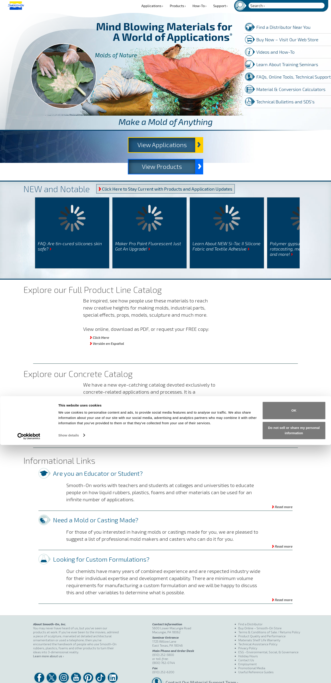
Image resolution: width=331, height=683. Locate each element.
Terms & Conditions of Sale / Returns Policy (269, 614)
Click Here (99, 319)
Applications (152, 6)
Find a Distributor (250, 606)
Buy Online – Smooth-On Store (260, 610)
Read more (282, 488)
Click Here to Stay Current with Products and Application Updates (165, 170)
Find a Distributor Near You (283, 27)
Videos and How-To (275, 52)
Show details (68, 673)
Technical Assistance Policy (257, 626)
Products (178, 6)
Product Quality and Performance (262, 618)
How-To (200, 6)
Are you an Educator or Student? (98, 455)
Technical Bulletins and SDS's (285, 101)
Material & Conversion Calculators (290, 89)
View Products (221, 145)
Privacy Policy (247, 630)
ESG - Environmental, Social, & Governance (268, 634)
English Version (104, 410)
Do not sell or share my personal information (294, 668)
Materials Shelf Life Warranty (259, 622)
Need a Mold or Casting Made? (95, 501)
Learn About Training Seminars (287, 64)
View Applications (120, 145)
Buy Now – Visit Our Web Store (287, 39)
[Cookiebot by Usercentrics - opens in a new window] (28, 674)
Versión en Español (107, 325)
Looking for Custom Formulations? (101, 541)
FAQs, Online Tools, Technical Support (293, 76)
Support (220, 6)
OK (294, 649)
